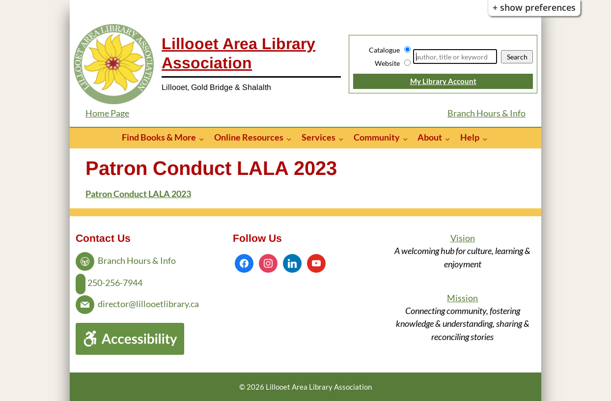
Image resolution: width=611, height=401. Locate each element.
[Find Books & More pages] (204, 138)
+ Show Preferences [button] (534, 7)
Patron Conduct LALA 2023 (138, 194)
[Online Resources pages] (291, 138)
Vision (462, 238)
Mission (462, 298)
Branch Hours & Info (486, 113)
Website (387, 63)
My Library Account (443, 81)
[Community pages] (408, 138)
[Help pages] (487, 138)
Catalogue (384, 50)
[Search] (455, 56)
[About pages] (450, 138)
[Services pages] (343, 138)
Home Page (107, 113)
